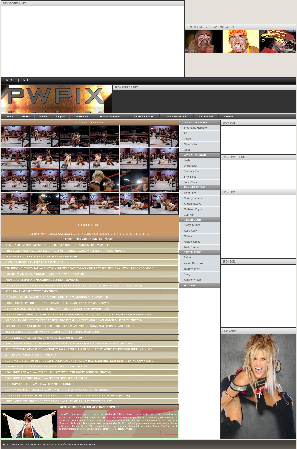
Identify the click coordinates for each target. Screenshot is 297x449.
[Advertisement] (68, 41)
